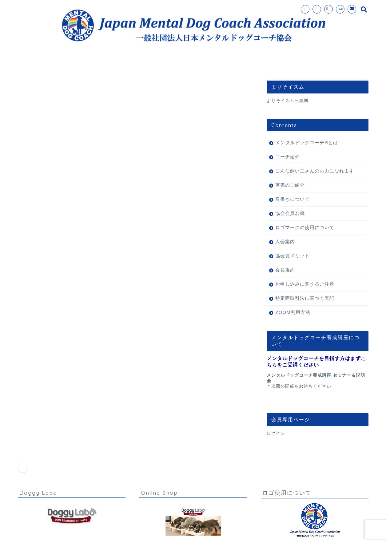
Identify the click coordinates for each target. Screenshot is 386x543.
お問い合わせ (267, 65)
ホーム (69, 65)
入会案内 (184, 65)
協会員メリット (292, 255)
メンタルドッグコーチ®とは (126, 65)
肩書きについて (292, 199)
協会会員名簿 (290, 213)
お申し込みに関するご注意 (304, 284)
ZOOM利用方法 (292, 312)
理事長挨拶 (312, 65)
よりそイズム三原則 (287, 100)
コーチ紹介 (223, 65)
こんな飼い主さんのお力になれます (314, 170)
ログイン (276, 433)
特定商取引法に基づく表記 (304, 298)
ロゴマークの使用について (304, 227)
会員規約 (285, 269)
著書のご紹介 (290, 185)
